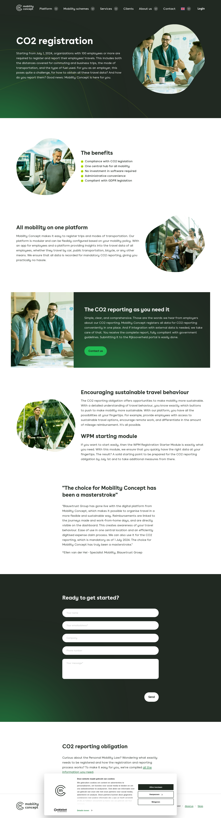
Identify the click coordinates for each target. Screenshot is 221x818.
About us (148, 9)
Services (109, 9)
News (200, 806)
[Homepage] (24, 9)
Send (151, 697)
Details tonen (83, 810)
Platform (49, 9)
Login (201, 8)
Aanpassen (155, 794)
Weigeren (156, 802)
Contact (169, 8)
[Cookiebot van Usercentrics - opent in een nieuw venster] (60, 810)
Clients (128, 8)
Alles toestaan (156, 787)
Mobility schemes (79, 9)
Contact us (90, 363)
